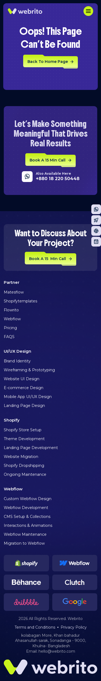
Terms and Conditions (35, 627)
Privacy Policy (74, 627)
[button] (88, 11)
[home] (25, 11)
